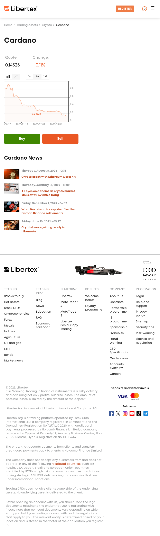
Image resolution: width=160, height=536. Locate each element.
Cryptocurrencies (16, 314)
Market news (13, 360)
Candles (8, 77)
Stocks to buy (14, 296)
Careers (115, 374)
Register (125, 9)
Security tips (145, 327)
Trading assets (27, 25)
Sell (60, 138)
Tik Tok (139, 413)
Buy (22, 138)
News (40, 306)
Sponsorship (119, 327)
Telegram (145, 413)
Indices (9, 331)
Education (43, 312)
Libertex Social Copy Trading (69, 325)
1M (45, 76)
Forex (8, 320)
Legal (140, 296)
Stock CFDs (12, 308)
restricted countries (66, 464)
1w (37, 76)
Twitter (118, 413)
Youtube (132, 413)
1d (29, 76)
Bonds (8, 355)
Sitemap (142, 321)
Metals (9, 325)
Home (8, 25)
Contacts (116, 302)
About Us (116, 296)
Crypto (47, 25)
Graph (16, 77)
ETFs (7, 349)
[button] (153, 9)
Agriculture (12, 337)
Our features (119, 358)
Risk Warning (145, 333)
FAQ (39, 317)
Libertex (66, 296)
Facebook (111, 413)
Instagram (125, 413)
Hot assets (11, 302)
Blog (39, 300)
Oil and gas (12, 343)
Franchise (117, 333)
